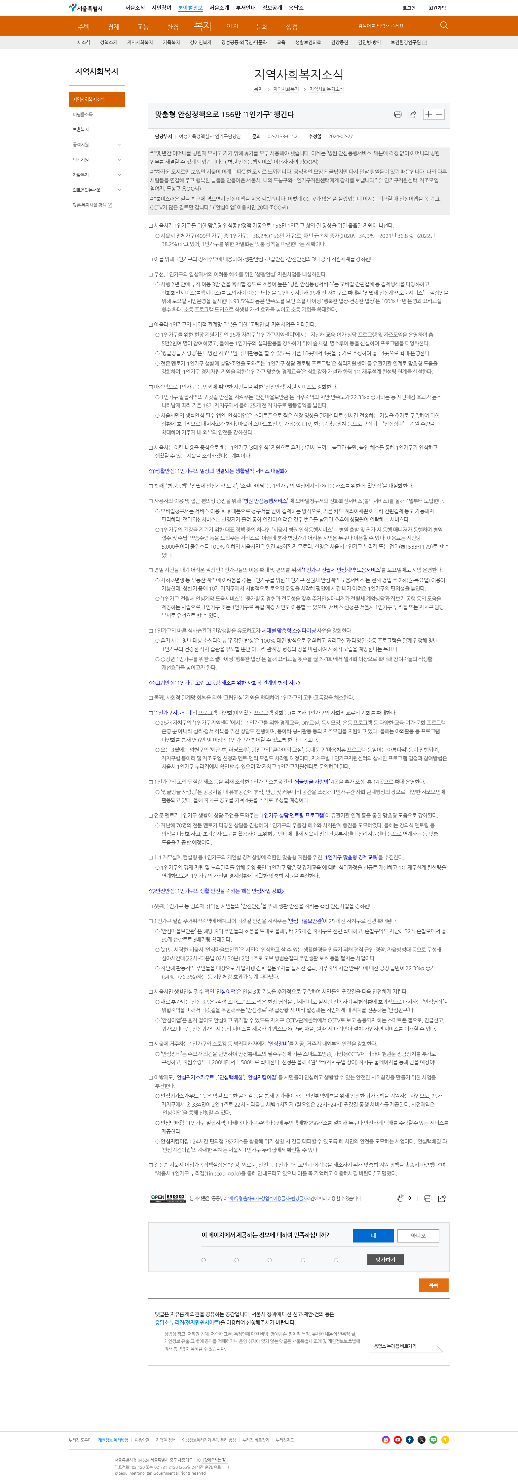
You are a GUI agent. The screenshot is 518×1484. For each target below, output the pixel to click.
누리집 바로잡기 (255, 1440)
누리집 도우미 (80, 1440)
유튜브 (398, 1440)
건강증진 (339, 42)
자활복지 (81, 174)
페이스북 (410, 1440)
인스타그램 (386, 1440)
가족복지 (171, 42)
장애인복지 (200, 42)
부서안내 (246, 8)
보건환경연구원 (406, 42)
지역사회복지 (140, 42)
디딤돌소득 (82, 114)
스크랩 (413, 115)
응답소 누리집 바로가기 (395, 1346)
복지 (202, 26)
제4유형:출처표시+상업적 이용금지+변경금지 (268, 1198)
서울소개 (219, 8)
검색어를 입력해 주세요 (381, 25)
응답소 (296, 8)
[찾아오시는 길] (215, 1460)
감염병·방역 (369, 42)
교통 (143, 27)
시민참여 (161, 8)
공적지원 (81, 144)
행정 (292, 27)
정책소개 (108, 42)
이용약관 (142, 1440)
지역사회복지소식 (88, 99)
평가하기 (385, 1260)
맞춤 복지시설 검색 (89, 205)
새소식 (83, 42)
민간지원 (81, 159)
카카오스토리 (445, 1440)
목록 (433, 1285)
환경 (173, 27)
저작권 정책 (165, 1440)
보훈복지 (81, 129)
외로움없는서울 (86, 190)
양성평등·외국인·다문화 (244, 42)
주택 (84, 27)
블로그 (433, 1440)
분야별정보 (190, 8)
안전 (232, 27)
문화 (262, 27)
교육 (281, 42)
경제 (113, 27)
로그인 (409, 8)
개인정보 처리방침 (113, 1440)
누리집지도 (285, 1440)
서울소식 (135, 8)
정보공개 (272, 8)
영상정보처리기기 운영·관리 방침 (209, 1440)
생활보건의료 (308, 42)
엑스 (422, 1440)
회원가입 (437, 8)
